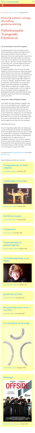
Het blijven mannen (12, 216)
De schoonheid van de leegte (16, 323)
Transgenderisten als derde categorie (15, 166)
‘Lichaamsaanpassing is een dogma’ (16, 259)
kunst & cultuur (5, 154)
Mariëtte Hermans (8, 248)
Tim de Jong (4, 12)
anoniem (5, 298)
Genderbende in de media (15, 181)
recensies (15, 12)
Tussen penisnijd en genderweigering (12, 243)
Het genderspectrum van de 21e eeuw (16, 308)
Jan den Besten (7, 367)
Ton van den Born (8, 284)
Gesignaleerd (9, 229)
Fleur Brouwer (7, 171)
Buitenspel (8, 377)
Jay (4, 233)
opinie (10, 12)
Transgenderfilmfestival (18, 152)
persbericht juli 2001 (12, 294)
